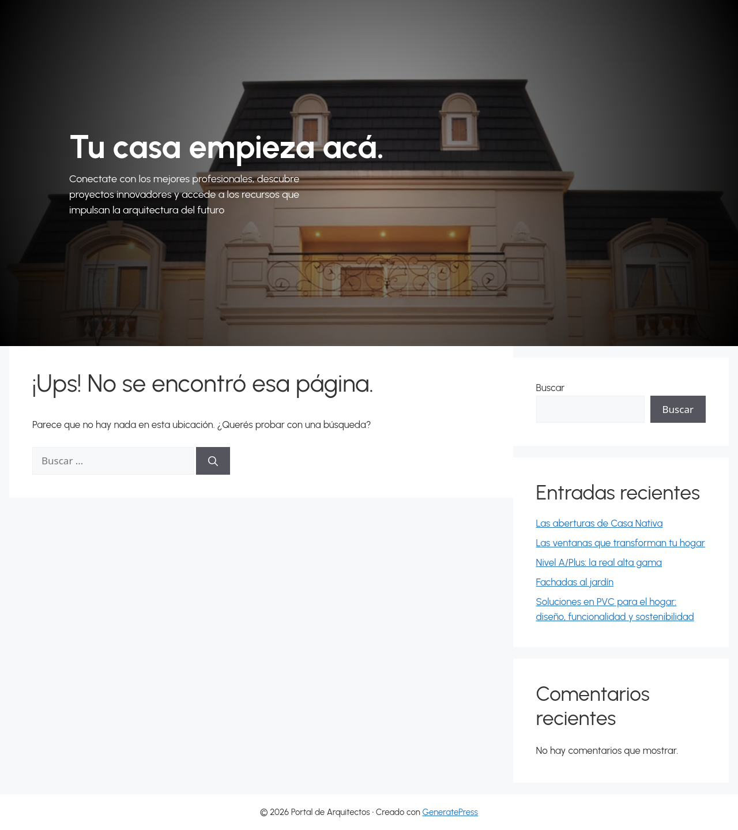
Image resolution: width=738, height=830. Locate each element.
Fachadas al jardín (575, 582)
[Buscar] (213, 461)
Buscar (550, 387)
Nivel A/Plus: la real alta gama (599, 562)
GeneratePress (450, 812)
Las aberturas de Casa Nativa (599, 523)
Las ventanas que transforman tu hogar (620, 543)
